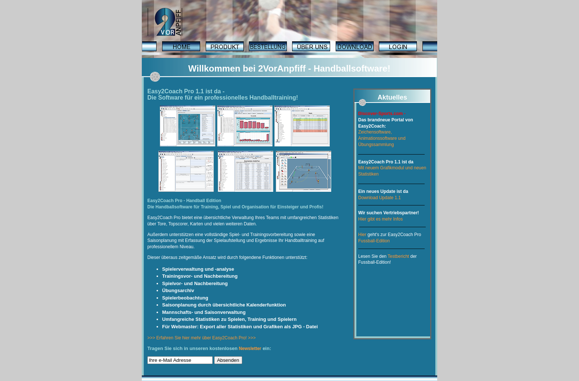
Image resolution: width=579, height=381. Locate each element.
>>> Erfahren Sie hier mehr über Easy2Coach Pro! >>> (201, 337)
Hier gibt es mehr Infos (380, 219)
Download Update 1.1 (379, 197)
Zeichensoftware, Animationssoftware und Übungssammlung (381, 138)
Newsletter (250, 348)
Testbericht (398, 256)
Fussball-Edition (374, 240)
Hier (362, 234)
